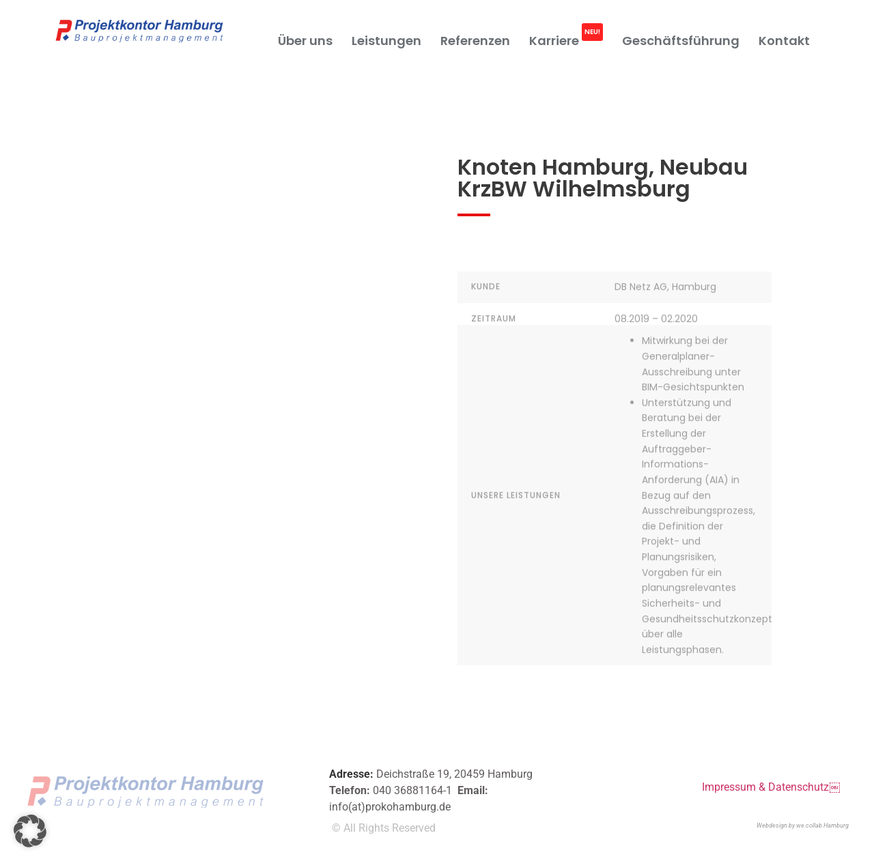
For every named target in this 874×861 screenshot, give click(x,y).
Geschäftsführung (680, 40)
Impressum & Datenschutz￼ (771, 786)
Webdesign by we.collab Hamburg (803, 825)
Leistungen (386, 40)
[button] (30, 831)
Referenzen (475, 40)
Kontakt (784, 40)
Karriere (566, 35)
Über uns (305, 40)
